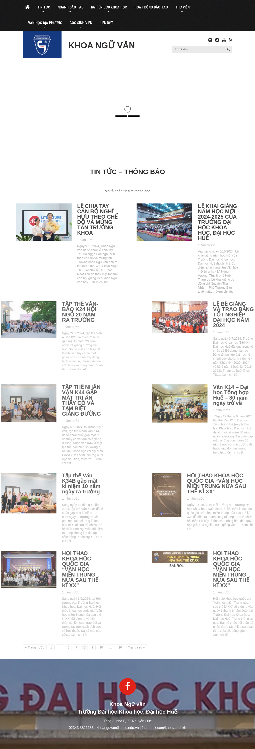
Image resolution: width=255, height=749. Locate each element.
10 (101, 647)
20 (120, 647)
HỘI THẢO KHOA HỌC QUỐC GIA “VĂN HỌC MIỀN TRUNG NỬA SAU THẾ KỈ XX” (41, 569)
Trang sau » (136, 647)
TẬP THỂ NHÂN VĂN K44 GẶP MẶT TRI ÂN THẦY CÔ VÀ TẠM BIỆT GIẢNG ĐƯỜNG (42, 400)
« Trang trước (34, 647)
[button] (228, 49)
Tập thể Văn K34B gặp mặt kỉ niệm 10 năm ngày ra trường (42, 483)
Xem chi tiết (81, 282)
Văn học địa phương (45, 23)
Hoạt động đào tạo (151, 7)
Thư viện (182, 7)
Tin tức (43, 7)
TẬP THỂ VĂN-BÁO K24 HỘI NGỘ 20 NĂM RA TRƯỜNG (41, 312)
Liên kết (106, 23)
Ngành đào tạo (71, 7)
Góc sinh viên (81, 23)
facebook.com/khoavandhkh (164, 728)
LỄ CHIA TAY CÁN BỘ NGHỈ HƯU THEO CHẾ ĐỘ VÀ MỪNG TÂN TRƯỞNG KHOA (78, 219)
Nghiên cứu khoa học (109, 7)
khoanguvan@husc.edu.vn (118, 728)
